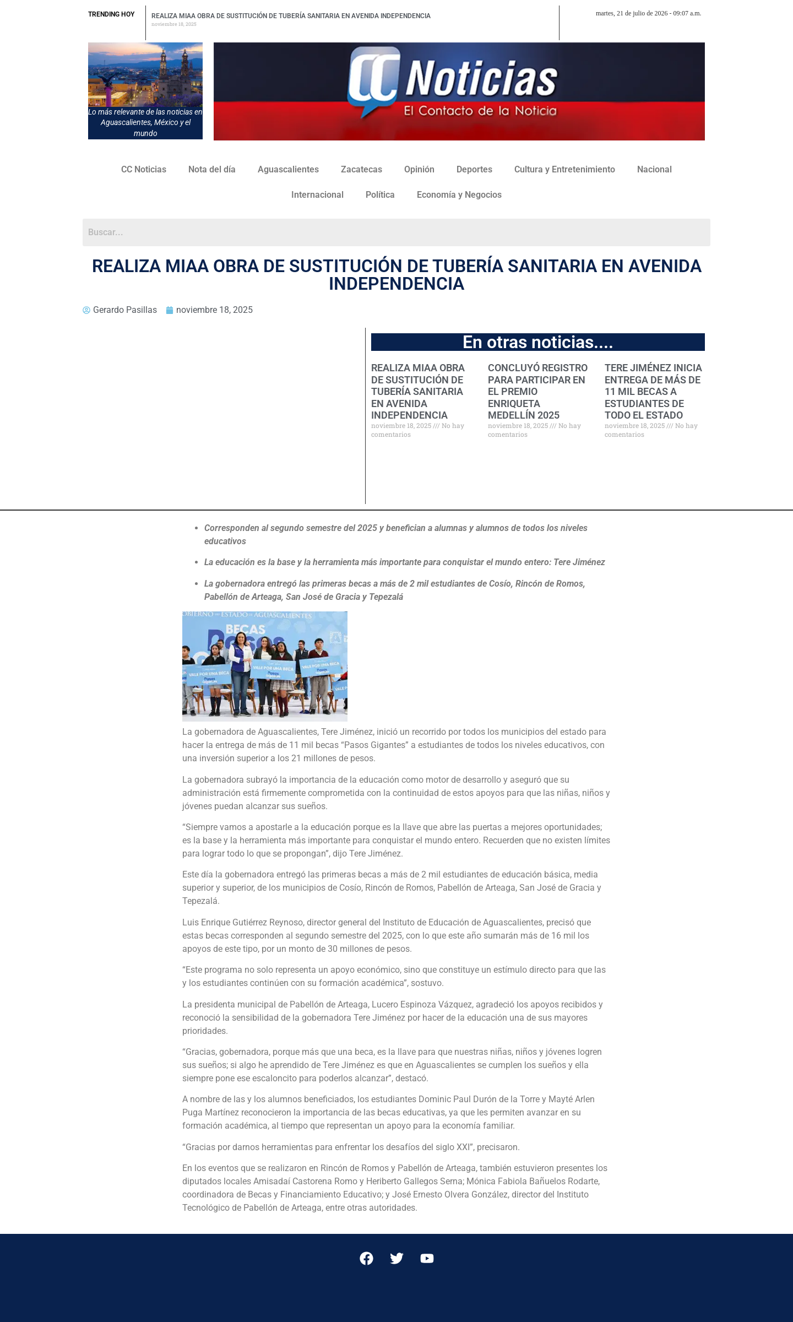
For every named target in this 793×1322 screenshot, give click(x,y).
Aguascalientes (288, 169)
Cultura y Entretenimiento (564, 169)
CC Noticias (143, 169)
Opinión (419, 169)
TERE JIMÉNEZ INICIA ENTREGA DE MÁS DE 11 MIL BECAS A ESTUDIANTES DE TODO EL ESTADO (653, 391)
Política (380, 194)
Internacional (317, 194)
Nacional (654, 169)
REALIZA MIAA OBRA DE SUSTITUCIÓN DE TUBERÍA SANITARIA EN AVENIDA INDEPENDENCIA (291, 16)
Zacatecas (361, 169)
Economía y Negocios (459, 194)
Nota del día (212, 169)
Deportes (474, 169)
